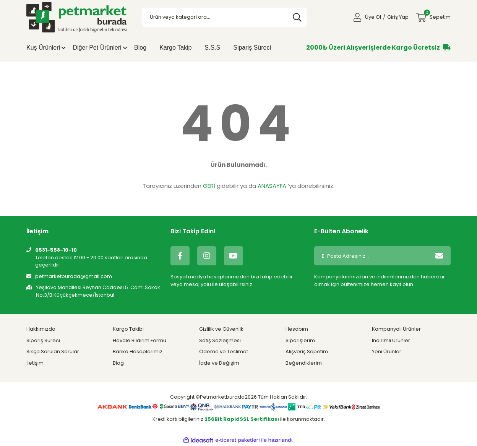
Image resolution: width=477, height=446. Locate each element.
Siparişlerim (300, 340)
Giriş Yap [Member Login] (398, 17)
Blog (140, 47)
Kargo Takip (175, 47)
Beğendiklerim (304, 363)
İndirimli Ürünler (391, 340)
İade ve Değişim (219, 363)
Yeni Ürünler (386, 351)
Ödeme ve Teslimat (223, 351)
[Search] (224, 17)
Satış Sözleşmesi (220, 340)
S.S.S (212, 47)
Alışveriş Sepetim (307, 351)
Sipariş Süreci (252, 47)
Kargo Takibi (128, 329)
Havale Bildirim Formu (139, 340)
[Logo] (76, 17)
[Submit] (439, 255)
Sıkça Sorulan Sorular (52, 351)
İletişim (35, 363)
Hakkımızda (40, 329)
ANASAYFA (272, 186)
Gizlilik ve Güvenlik (221, 329)
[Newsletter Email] (371, 255)
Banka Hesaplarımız (137, 351)
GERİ (209, 186)
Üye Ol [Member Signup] (373, 17)
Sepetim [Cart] (437, 15)
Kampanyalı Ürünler (396, 329)
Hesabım (297, 329)
